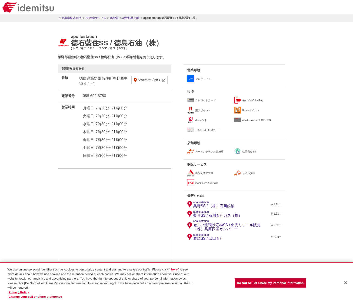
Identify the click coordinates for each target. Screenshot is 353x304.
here (174, 271)
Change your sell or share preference (35, 299)
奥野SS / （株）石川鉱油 (214, 204)
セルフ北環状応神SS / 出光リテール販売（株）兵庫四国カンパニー (231, 225)
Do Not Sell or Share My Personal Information (270, 285)
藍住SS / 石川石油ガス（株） (217, 213)
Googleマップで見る (149, 79)
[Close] (345, 285)
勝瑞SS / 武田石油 (208, 236)
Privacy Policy (19, 294)
